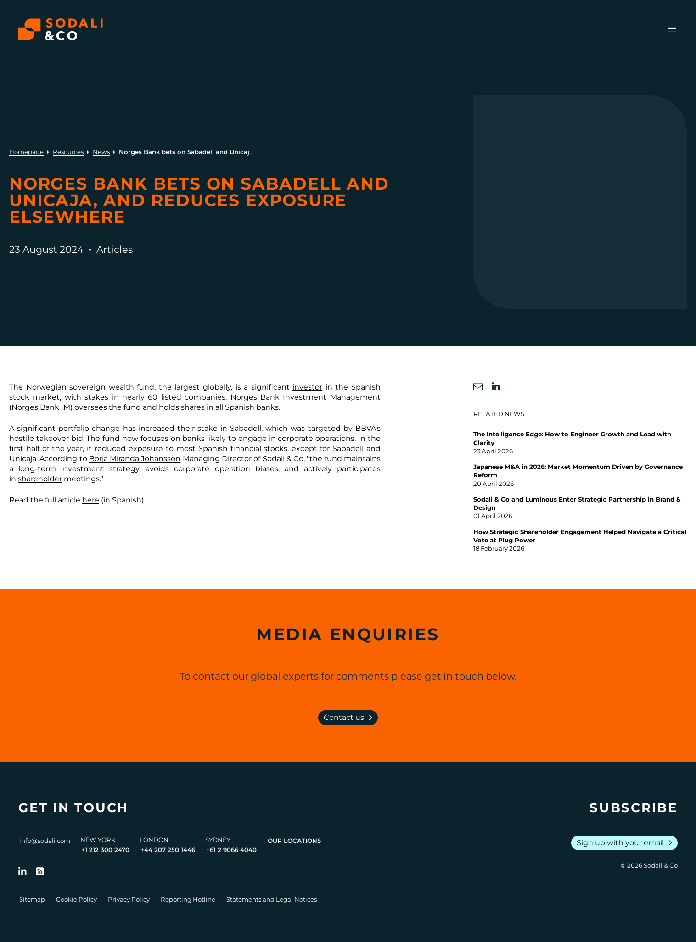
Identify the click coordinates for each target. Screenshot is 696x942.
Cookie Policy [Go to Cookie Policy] (76, 899)
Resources (68, 152)
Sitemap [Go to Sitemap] (32, 899)
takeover (52, 438)
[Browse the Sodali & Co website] (60, 29)
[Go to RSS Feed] (40, 871)
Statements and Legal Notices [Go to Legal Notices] (271, 899)
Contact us (350, 717)
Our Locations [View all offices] (294, 840)
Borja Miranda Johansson (135, 458)
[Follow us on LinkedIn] (22, 871)
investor (307, 387)
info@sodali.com (44, 840)
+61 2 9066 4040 (231, 849)
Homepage (26, 152)
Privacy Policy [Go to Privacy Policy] (129, 899)
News (101, 152)
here (90, 500)
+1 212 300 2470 (105, 849)
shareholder (40, 478)
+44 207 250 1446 (167, 849)
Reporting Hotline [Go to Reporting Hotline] (188, 899)
